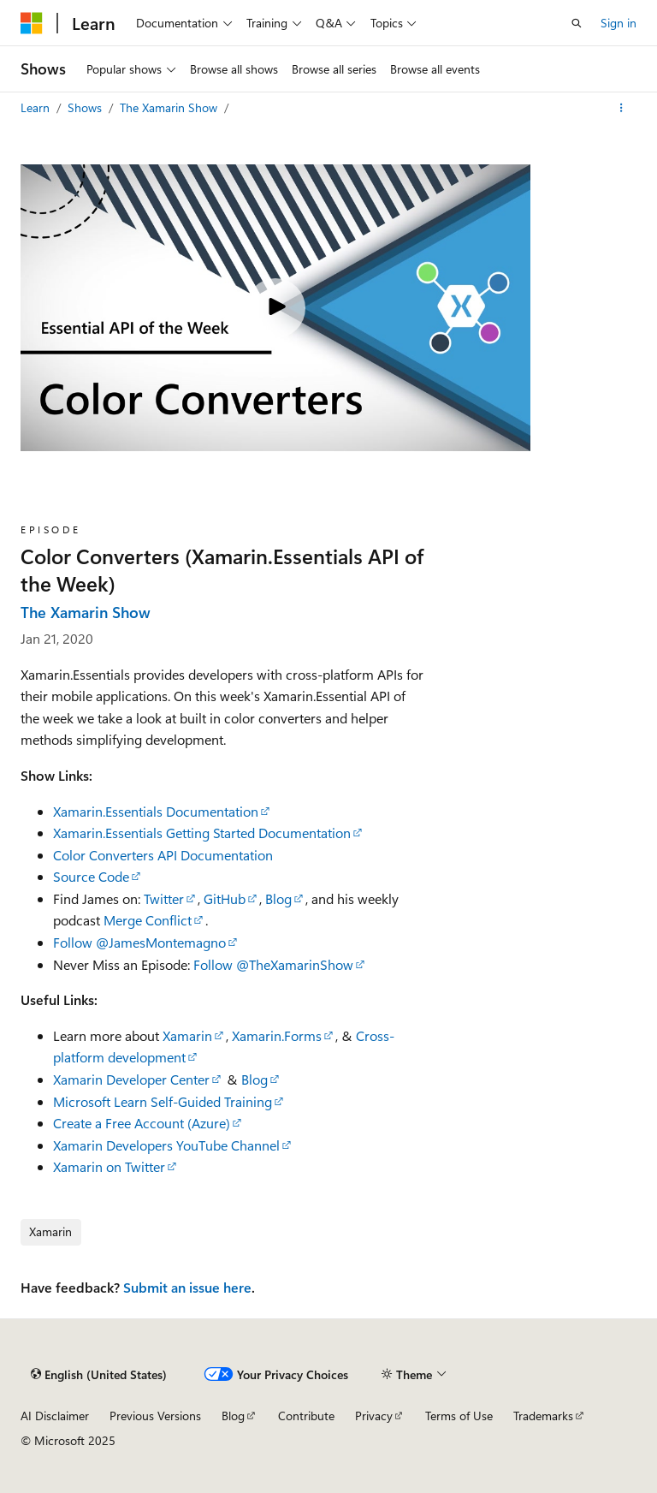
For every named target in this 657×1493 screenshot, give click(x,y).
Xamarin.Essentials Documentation (155, 811)
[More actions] (621, 108)
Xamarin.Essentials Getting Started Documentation (202, 833)
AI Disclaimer (55, 1415)
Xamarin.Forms (277, 1035)
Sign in (618, 23)
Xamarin (187, 1035)
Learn (37, 107)
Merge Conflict (148, 920)
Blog (278, 898)
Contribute (306, 1415)
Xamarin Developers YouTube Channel (166, 1145)
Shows (86, 107)
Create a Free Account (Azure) (141, 1123)
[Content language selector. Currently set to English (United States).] (99, 1374)
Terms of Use (459, 1415)
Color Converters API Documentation (163, 855)
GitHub (225, 898)
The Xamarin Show (170, 107)
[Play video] (275, 308)
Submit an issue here (187, 1287)
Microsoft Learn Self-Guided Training (162, 1101)
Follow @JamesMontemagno (139, 942)
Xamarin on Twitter (109, 1166)
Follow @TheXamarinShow (273, 964)
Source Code (91, 876)
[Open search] (576, 23)
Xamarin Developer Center (131, 1079)
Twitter (164, 898)
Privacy (374, 1415)
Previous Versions (155, 1415)
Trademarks (543, 1415)
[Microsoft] (32, 23)
